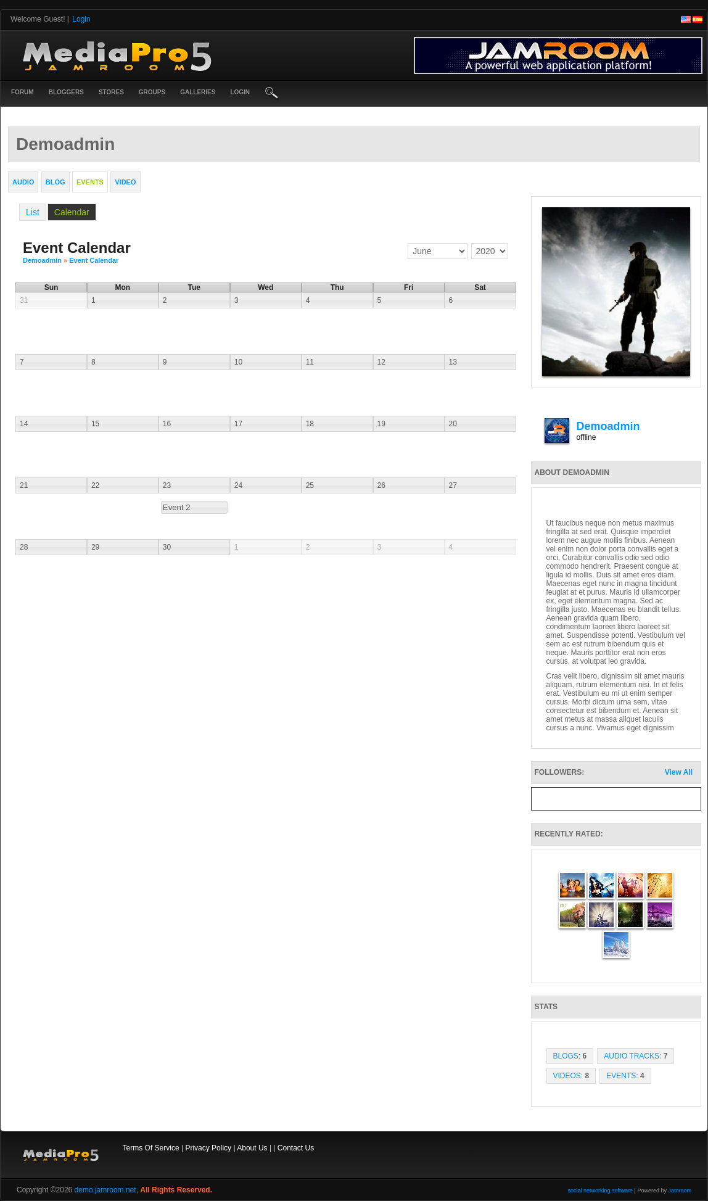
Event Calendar (93, 260)
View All (679, 772)
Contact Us (296, 1148)
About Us (252, 1148)
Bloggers (66, 92)
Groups (152, 92)
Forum (22, 92)
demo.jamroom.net (105, 1190)
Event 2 (177, 507)
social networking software (600, 1190)
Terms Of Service (151, 1148)
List (32, 212)
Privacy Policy (208, 1148)
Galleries (197, 92)
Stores (111, 92)
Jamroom (679, 1190)
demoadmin (42, 260)
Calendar (71, 212)
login (240, 92)
